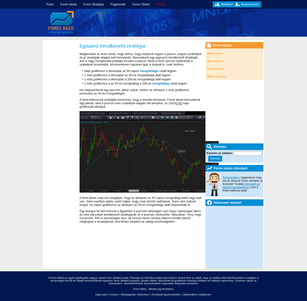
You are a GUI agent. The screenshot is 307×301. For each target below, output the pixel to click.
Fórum (160, 4)
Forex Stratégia (93, 4)
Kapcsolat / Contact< (107, 294)
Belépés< (227, 4)
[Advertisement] (171, 22)
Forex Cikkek (141, 4)
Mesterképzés (218, 76)
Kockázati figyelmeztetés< (166, 294)
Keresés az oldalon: (220, 153)
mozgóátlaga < (150, 71)
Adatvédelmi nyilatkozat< (197, 294)
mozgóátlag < (161, 83)
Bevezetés (216, 53)
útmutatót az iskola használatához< (241, 185)
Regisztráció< (250, 4)
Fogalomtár (118, 4)
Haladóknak (217, 69)
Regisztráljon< (231, 177)
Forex (50, 4)
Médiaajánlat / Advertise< (135, 294)
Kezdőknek (216, 61)
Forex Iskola (68, 4)
